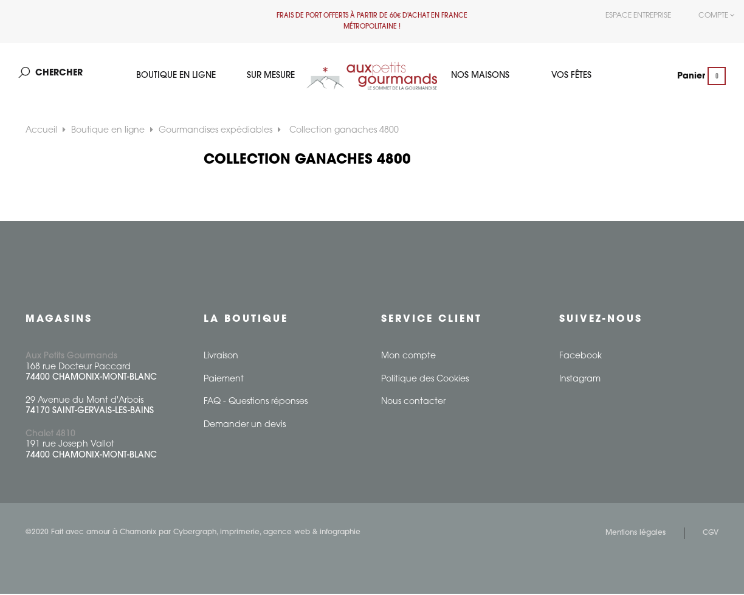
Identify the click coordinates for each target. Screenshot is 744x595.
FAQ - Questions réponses (256, 403)
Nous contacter (413, 403)
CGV (710, 534)
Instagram (580, 380)
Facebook (580, 357)
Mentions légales (635, 534)
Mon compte (408, 357)
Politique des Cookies (425, 380)
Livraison (221, 357)
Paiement (224, 380)
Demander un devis (245, 426)
